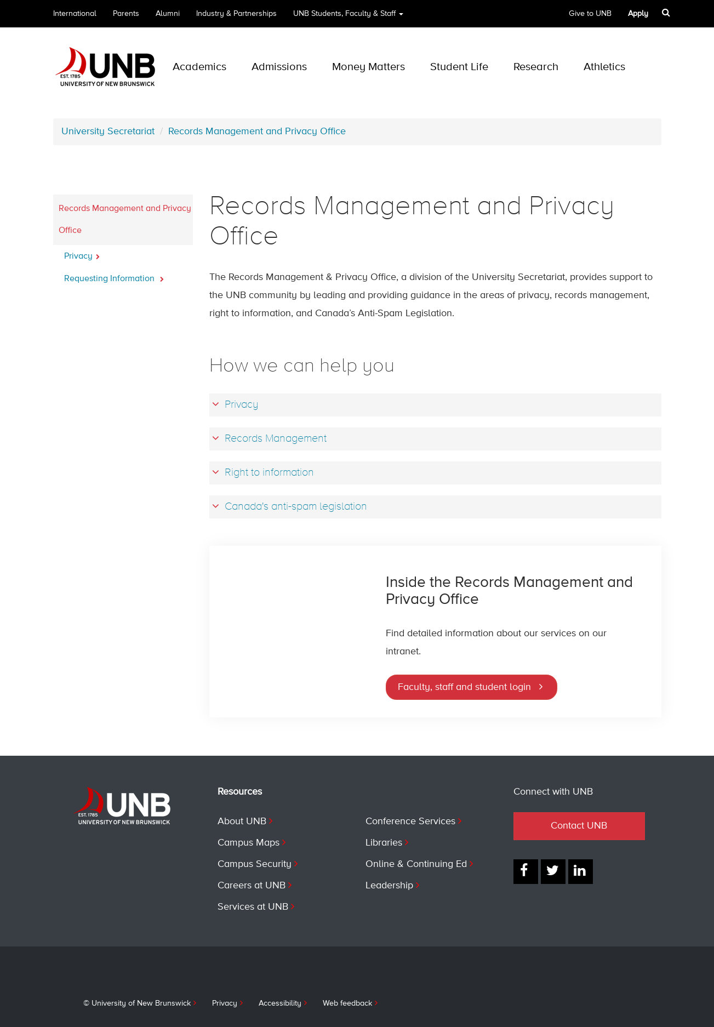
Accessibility (280, 1003)
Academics (199, 67)
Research (535, 67)
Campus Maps (248, 843)
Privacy (82, 253)
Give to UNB (590, 14)
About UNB (242, 821)
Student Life (459, 67)
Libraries (383, 843)
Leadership (389, 886)
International (74, 14)
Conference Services (410, 821)
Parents (126, 14)
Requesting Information (114, 275)
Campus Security (255, 864)
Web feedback (347, 1003)
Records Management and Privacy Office (257, 131)
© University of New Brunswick (137, 1003)
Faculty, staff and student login (464, 687)
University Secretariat (108, 131)
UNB (348, 17)
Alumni (168, 14)
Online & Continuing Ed (416, 864)
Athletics (604, 67)
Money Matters (368, 67)
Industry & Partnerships (236, 14)
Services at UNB (253, 907)
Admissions (279, 67)
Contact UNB (579, 826)
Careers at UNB (251, 886)
